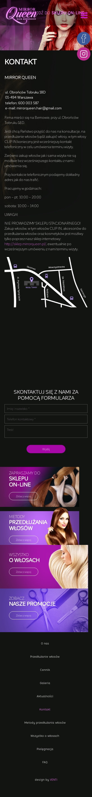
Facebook (83, 38)
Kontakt (44, 709)
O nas (45, 643)
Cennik (45, 670)
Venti (53, 779)
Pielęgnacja (45, 749)
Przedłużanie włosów (45, 656)
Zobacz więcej (23, 496)
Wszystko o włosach (45, 735)
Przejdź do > (57, 12)
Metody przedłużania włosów (45, 722)
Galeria (45, 683)
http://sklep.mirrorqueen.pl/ (25, 244)
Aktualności (45, 696)
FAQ (44, 762)
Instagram (83, 54)
